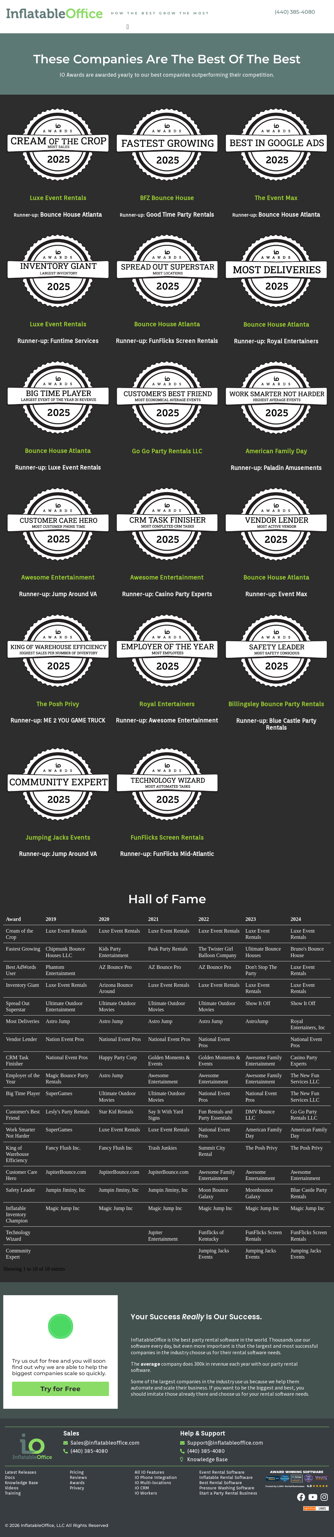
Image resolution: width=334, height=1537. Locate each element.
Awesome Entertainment (58, 577)
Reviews (78, 1477)
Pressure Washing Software (226, 1487)
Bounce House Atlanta (167, 324)
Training (13, 1493)
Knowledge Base (21, 1482)
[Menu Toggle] (128, 26)
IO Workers (146, 1493)
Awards (77, 1482)
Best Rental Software (220, 1482)
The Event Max (276, 197)
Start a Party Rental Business (228, 1493)
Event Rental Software (222, 1472)
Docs (10, 1477)
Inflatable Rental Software (226, 1477)
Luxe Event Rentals (58, 197)
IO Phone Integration (156, 1477)
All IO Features (149, 1472)
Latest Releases (20, 1472)
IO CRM (142, 1487)
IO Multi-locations (153, 1482)
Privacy (77, 1487)
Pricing (77, 1472)
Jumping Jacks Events (58, 837)
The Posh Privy (58, 703)
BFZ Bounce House (167, 197)
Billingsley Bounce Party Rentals (276, 703)
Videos (11, 1487)
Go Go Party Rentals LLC (167, 451)
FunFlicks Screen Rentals (167, 837)
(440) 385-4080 (295, 12)
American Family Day (276, 451)
